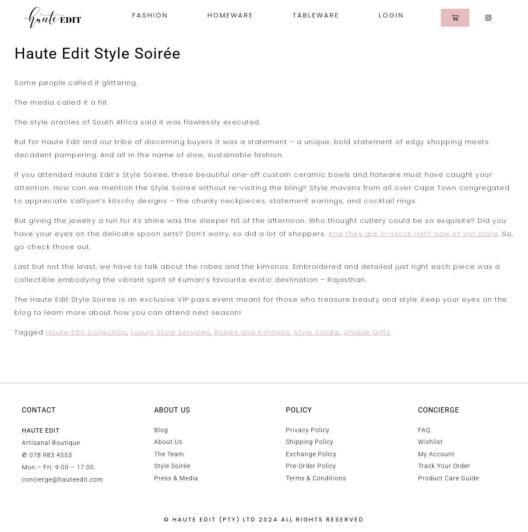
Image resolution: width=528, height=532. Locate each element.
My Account (436, 454)
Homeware (233, 15)
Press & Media (176, 478)
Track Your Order (444, 465)
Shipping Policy (310, 441)
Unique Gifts (367, 332)
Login (391, 15)
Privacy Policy (308, 429)
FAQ (424, 429)
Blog (161, 429)
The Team (169, 454)
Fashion (152, 15)
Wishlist (430, 441)
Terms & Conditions (316, 478)
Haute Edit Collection (86, 332)
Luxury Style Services (171, 332)
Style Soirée (317, 332)
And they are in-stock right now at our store (413, 233)
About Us (168, 441)
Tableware (318, 15)
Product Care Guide (448, 478)
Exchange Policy (311, 454)
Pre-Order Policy (311, 465)
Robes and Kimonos (252, 332)
